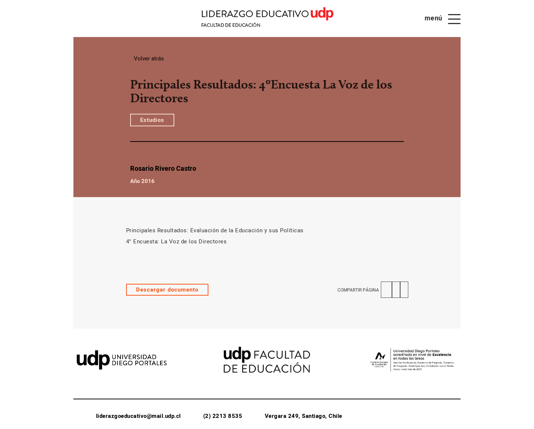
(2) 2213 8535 (223, 416)
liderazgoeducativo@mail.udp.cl (138, 416)
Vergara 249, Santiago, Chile (303, 416)
